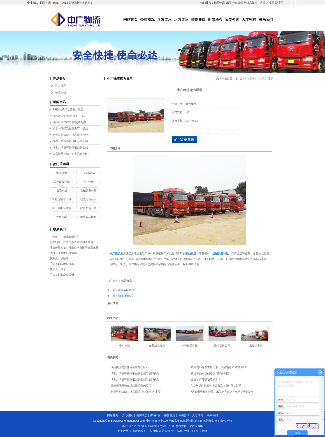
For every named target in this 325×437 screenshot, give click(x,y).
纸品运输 (231, 2)
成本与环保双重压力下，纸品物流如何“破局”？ (219, 367)
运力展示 (181, 19)
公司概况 (147, 19)
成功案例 (154, 415)
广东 (149, 430)
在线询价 (184, 139)
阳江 (198, 430)
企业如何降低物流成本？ (206, 379)
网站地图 (45, 2)
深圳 (167, 430)
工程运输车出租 (61, 199)
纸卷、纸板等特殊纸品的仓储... (71, 141)
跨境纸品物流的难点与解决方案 (210, 373)
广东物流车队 (254, 345)
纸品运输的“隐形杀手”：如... (69, 115)
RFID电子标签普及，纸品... (69, 109)
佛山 (155, 430)
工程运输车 (88, 173)
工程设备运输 (61, 181)
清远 (204, 430)
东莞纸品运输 (189, 345)
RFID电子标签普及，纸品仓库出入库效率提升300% (222, 391)
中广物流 (88, 181)
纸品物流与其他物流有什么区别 (130, 367)
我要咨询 (232, 19)
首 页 (239, 78)
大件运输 (61, 216)
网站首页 (130, 19)
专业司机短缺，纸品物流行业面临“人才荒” (136, 391)
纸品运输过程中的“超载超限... (70, 122)
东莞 (161, 430)
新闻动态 (215, 19)
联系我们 (266, 19)
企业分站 (32, 2)
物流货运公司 (88, 208)
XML (63, 2)
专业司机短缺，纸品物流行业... (71, 134)
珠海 (180, 430)
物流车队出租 (88, 216)
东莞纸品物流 (157, 345)
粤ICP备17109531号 (134, 426)
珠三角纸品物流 (247, 2)
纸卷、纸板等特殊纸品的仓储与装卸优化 (135, 373)
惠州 (186, 430)
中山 (173, 430)
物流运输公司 (88, 199)
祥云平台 (168, 426)
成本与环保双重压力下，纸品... (71, 128)
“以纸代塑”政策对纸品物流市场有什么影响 (216, 385)
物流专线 (60, 92)
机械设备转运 (88, 190)
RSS (56, 2)
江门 (192, 430)
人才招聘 (249, 19)
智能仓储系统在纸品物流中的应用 (131, 385)
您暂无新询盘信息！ (81, 2)
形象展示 (164, 19)
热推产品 (123, 430)
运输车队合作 (126, 290)
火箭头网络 (196, 426)
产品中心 (252, 78)
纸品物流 (219, 2)
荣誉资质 (198, 19)
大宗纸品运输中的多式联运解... (71, 153)
